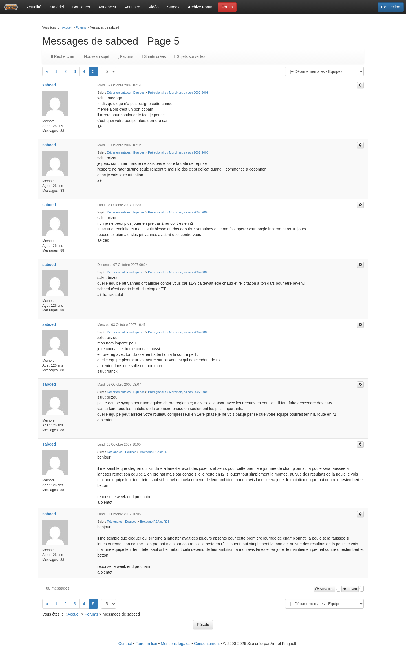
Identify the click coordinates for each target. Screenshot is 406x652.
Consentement (207, 643)
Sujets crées (154, 56)
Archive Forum (200, 7)
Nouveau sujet (96, 56)
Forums (81, 27)
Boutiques (81, 7)
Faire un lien (146, 643)
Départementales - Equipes (125, 92)
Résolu (203, 624)
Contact (125, 643)
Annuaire (132, 7)
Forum (227, 7)
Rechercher (62, 56)
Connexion (390, 7)
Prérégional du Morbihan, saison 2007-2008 (178, 92)
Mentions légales (175, 643)
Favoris (125, 56)
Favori (350, 589)
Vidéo (154, 7)
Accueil (67, 27)
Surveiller (324, 589)
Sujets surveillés (189, 56)
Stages (173, 7)
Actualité (33, 7)
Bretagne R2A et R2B (154, 451)
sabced (49, 85)
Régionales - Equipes (121, 451)
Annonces (107, 7)
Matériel (57, 7)
